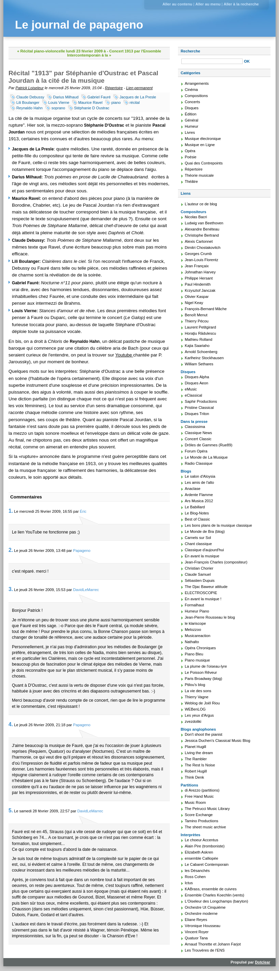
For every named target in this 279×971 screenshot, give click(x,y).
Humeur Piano (197, 611)
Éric (83, 511)
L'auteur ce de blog (201, 204)
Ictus (189, 883)
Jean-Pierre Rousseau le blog (210, 617)
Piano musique (197, 660)
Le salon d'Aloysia (200, 476)
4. (11, 724)
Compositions (196, 96)
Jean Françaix (197, 266)
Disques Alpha (197, 377)
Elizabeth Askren (199, 852)
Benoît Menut (196, 315)
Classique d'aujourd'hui (204, 550)
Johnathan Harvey (200, 272)
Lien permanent (139, 88)
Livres (190, 132)
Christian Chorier (199, 568)
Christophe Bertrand (202, 235)
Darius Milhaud (66, 97)
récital (135, 102)
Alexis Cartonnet (199, 241)
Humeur (191, 126)
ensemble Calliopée (201, 858)
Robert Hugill (196, 771)
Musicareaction (197, 636)
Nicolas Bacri (196, 217)
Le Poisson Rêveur (201, 672)
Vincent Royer (197, 932)
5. (11, 810)
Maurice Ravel (90, 102)
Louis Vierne (58, 102)
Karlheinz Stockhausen (204, 358)
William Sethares (199, 364)
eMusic (191, 389)
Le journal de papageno (79, 24)
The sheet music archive (205, 827)
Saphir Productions (201, 401)
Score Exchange (199, 815)
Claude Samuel (198, 574)
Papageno (82, 550)
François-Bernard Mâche (206, 309)
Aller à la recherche (241, 4)
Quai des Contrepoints (204, 163)
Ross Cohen (195, 877)
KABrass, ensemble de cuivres (210, 889)
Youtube (124, 354)
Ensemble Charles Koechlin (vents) (214, 895)
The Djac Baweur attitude (206, 587)
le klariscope (195, 623)
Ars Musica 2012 (199, 501)
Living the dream (199, 753)
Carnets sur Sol (198, 538)
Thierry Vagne (196, 697)
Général (191, 120)
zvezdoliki (193, 721)
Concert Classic (198, 439)
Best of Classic (197, 519)
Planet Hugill (195, 747)
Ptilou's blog (195, 685)
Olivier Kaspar (197, 297)
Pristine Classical (199, 407)
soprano (58, 108)
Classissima (195, 427)
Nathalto (192, 642)
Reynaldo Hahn (29, 108)
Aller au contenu (177, 4)
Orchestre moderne (201, 913)
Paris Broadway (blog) (203, 678)
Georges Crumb (198, 254)
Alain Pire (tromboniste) (205, 846)
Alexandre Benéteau (202, 229)
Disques (191, 108)
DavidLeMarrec (86, 590)
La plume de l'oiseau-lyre (206, 666)
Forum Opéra (196, 451)
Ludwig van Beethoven (204, 223)
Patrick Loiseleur (30, 88)
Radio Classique (198, 463)
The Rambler (196, 759)
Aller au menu (207, 4)
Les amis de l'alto (199, 482)
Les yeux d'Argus (199, 715)
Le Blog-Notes (197, 513)
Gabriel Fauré (99, 97)
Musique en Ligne (200, 145)
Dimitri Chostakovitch (202, 247)
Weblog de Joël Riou (202, 703)
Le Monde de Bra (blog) (205, 531)
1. (11, 511)
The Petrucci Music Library (207, 809)
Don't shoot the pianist (203, 734)
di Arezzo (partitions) (202, 790)
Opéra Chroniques (200, 648)
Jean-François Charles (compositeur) (216, 562)
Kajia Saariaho (197, 346)
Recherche (190, 51)
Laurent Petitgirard (200, 327)
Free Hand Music (199, 796)
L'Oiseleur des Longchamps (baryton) (216, 901)
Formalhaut (194, 605)
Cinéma (191, 89)
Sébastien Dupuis (200, 580)
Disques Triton (197, 414)
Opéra (190, 151)
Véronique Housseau (202, 926)
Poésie (190, 157)
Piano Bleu (194, 654)
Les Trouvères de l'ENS (205, 950)
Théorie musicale (199, 175)
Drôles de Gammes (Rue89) (208, 445)
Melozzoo (193, 629)
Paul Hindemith (198, 284)
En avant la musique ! (203, 599)
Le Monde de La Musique (206, 457)
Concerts (192, 102)
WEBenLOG (195, 709)
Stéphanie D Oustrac (92, 108)
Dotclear (262, 962)
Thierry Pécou (197, 321)
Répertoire (114, 88)
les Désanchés (197, 871)
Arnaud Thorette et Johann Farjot (213, 944)
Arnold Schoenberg (201, 352)
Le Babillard (195, 507)
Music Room (195, 802)
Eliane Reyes (196, 920)
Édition (190, 114)
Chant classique (198, 544)
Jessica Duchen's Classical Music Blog (217, 740)
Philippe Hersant (199, 278)
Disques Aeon (196, 383)
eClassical (193, 395)
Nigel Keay (194, 303)
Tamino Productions (201, 821)
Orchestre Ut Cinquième (205, 907)
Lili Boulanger (27, 102)
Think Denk (194, 777)
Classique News (198, 433)
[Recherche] (212, 61)
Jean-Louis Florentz (201, 260)
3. (11, 589)
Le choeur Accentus (201, 840)
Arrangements (197, 83)
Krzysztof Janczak (200, 290)
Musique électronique (203, 139)
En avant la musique (202, 556)
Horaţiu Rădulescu (200, 333)
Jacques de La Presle (137, 97)
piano (115, 102)
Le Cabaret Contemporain (207, 864)
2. (11, 550)
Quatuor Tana (196, 938)
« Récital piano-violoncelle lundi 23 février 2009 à (61, 51)
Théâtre (191, 181)
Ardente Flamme (199, 495)
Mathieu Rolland (198, 339)
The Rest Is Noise (200, 765)
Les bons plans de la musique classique (218, 525)
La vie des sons (198, 691)
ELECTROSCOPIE (201, 593)
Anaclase (192, 489)
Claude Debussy (30, 97)
